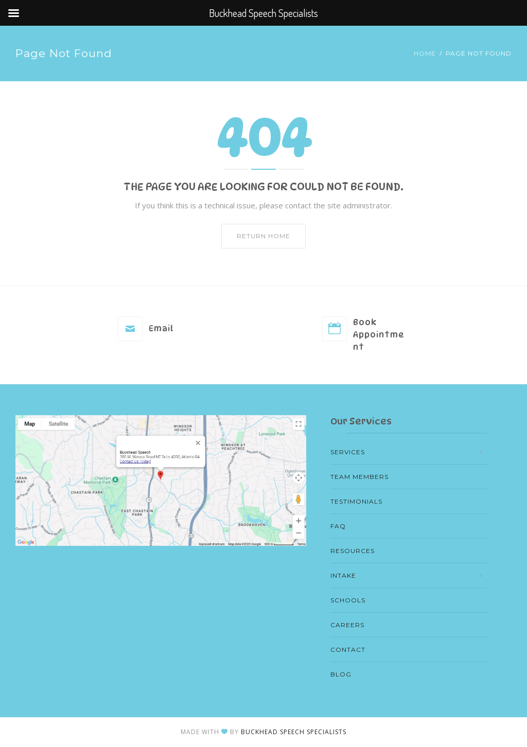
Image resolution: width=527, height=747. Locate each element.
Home (425, 53)
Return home (263, 236)
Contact (347, 649)
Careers (347, 625)
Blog (341, 674)
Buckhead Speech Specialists (293, 731)
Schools (347, 600)
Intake (343, 575)
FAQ (338, 526)
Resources (352, 551)
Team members (359, 477)
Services (347, 452)
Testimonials (356, 501)
